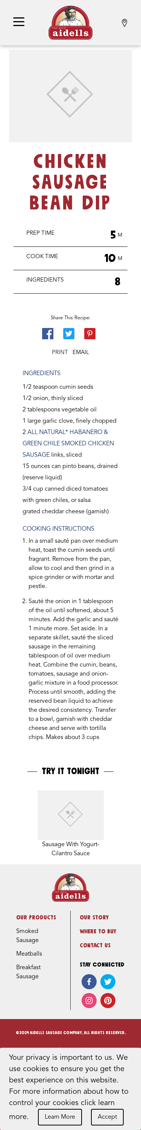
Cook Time (42, 257)
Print (60, 353)
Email (81, 353)
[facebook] (89, 981)
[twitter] (107, 981)
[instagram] (89, 1000)
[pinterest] (107, 1000)
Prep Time (40, 233)
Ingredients (45, 280)
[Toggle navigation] (18, 22)
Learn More (60, 1117)
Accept (107, 1117)
